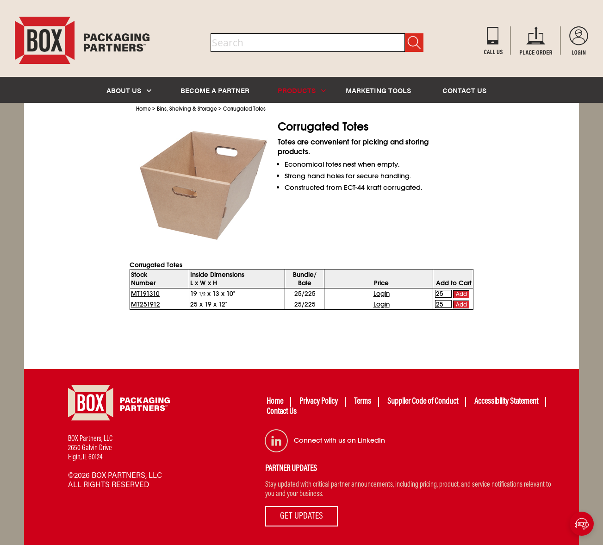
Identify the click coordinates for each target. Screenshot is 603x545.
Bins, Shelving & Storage (187, 109)
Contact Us (282, 412)
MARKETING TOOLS (378, 90)
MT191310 (145, 293)
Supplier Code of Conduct (422, 402)
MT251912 (145, 304)
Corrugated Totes (244, 109)
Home (143, 109)
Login (381, 293)
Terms (362, 402)
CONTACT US (464, 90)
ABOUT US (128, 90)
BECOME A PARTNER (214, 90)
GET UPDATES (301, 516)
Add (461, 294)
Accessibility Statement (506, 402)
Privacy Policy (318, 402)
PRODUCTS (302, 90)
